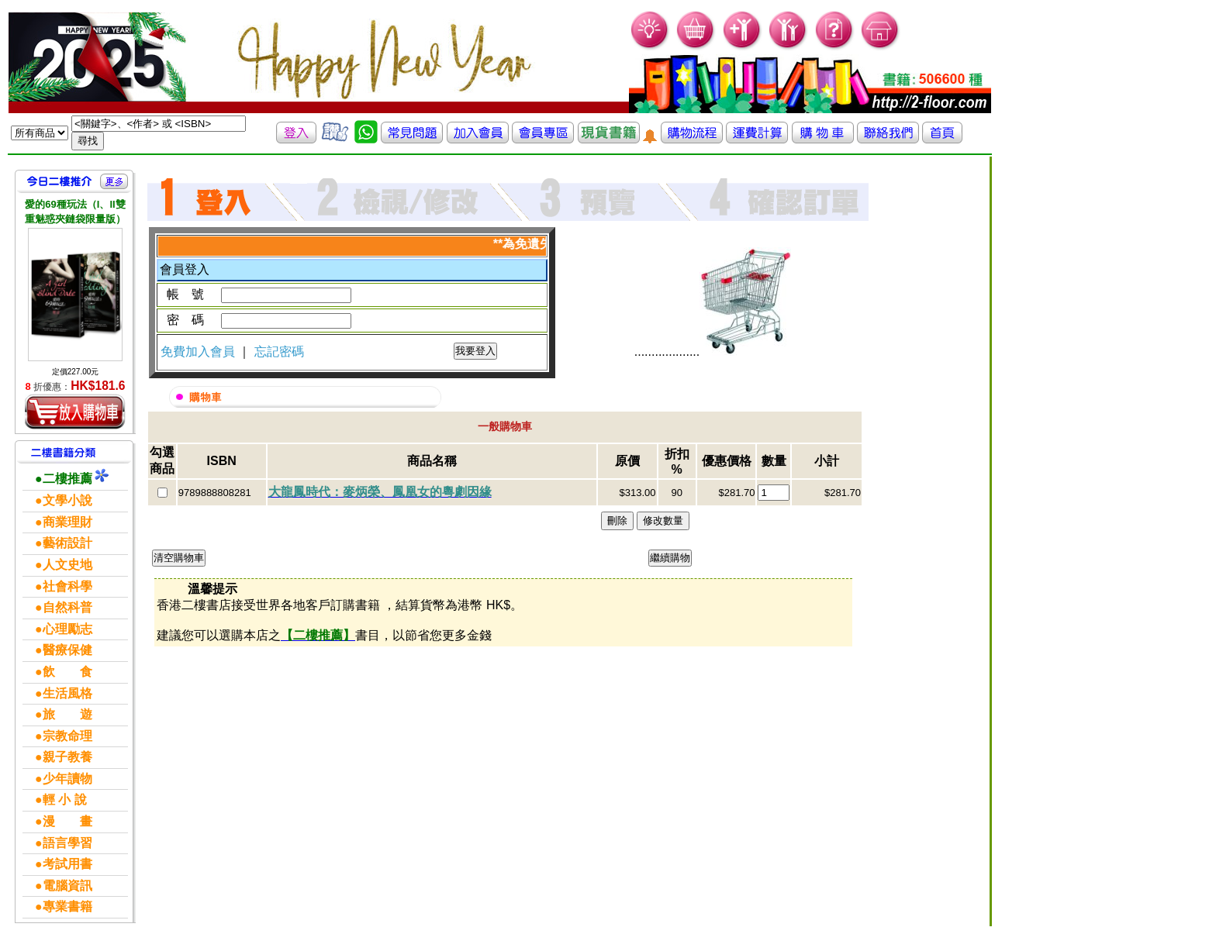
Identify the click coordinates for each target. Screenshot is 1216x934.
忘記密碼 (279, 351)
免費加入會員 (199, 351)
